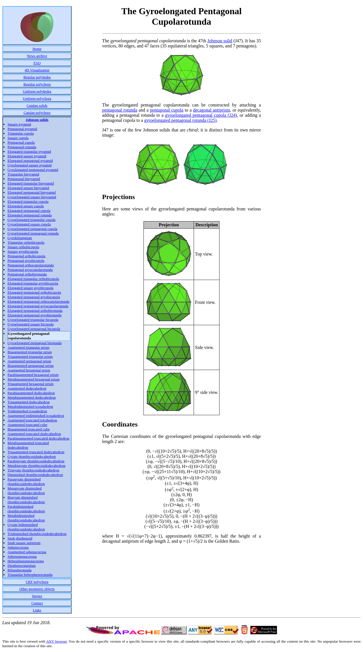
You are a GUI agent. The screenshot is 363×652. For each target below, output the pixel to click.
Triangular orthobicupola (26, 242)
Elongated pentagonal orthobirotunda (35, 310)
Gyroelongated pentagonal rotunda (33, 233)
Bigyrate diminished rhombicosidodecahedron (26, 499)
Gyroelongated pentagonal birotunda (35, 343)
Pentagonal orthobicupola (26, 256)
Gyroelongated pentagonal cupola (32, 229)
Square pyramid (19, 124)
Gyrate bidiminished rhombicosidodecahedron (26, 527)
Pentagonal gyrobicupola (26, 260)
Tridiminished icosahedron (27, 411)
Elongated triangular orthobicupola (33, 279)
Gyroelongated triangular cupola (32, 220)
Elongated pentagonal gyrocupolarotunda (38, 306)
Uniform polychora (37, 98)
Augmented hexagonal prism (29, 370)
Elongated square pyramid (27, 156)
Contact (37, 603)
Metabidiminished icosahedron (30, 406)
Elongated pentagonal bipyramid (32, 192)
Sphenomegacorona (22, 556)
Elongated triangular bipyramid (31, 183)
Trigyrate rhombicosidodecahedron (34, 470)
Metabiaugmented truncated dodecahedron (28, 445)
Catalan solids (37, 105)
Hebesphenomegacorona (26, 561)
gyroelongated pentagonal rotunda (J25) (180, 120)
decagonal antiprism (211, 110)
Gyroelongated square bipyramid (32, 197)
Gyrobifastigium (20, 238)
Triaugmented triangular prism (30, 356)
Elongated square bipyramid (28, 188)
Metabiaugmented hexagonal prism (34, 379)
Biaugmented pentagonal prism (31, 365)
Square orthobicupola (23, 247)
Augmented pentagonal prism (29, 361)
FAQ (37, 63)
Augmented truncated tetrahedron (32, 420)
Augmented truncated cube (27, 425)
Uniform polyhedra (37, 91)
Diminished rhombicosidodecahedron (35, 475)
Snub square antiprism (24, 543)
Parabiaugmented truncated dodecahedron (38, 438)
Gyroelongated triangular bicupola (33, 319)
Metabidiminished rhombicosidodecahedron (26, 517)
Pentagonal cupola (21, 142)
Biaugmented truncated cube (29, 429)
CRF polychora (37, 582)
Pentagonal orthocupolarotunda (31, 265)
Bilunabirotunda (20, 570)
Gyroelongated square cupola (29, 224)
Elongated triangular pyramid (29, 151)
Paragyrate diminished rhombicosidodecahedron (26, 481)
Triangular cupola (21, 133)
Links (37, 610)
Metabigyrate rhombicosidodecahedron (37, 465)
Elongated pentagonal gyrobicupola (34, 297)
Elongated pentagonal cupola (29, 210)
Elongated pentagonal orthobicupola (34, 292)
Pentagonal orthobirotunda (27, 274)
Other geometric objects (37, 589)
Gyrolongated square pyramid (30, 165)
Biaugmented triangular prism (30, 352)
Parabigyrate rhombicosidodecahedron (36, 461)
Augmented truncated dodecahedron (34, 434)
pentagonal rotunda (119, 110)
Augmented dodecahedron (27, 388)
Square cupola (18, 138)
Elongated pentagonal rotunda (30, 215)
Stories (37, 596)
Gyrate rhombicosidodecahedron (32, 456)
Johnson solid (219, 40)
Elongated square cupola (26, 206)
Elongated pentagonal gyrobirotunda (35, 315)
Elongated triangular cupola (28, 201)
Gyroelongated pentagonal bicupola (34, 329)
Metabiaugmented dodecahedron (32, 397)
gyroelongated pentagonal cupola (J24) (201, 115)
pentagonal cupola (166, 110)
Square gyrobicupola (23, 251)
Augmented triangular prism (28, 347)
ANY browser (56, 641)
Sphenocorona (18, 547)
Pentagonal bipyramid (24, 179)
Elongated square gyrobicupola (31, 288)
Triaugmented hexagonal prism (31, 384)
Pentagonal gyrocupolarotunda (30, 270)
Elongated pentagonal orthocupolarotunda (38, 301)
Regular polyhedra (36, 77)
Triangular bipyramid (23, 174)
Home (37, 49)
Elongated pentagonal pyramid (30, 160)
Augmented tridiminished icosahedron (36, 415)
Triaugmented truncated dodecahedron (36, 452)
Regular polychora (36, 84)
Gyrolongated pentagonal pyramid (33, 170)
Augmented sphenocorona (27, 552)
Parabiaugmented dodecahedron (31, 393)
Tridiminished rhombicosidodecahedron (37, 534)
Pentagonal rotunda (22, 147)
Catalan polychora (37, 112)
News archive (37, 56)
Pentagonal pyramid (22, 129)
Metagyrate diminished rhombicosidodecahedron (26, 490)
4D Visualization (37, 70)
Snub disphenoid (20, 538)
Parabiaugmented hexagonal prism (33, 375)
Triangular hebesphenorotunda (30, 574)
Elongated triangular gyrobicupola (33, 283)
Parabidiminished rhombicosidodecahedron (26, 508)
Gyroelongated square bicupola (31, 324)
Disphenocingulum (22, 565)
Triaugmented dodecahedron (29, 402)
